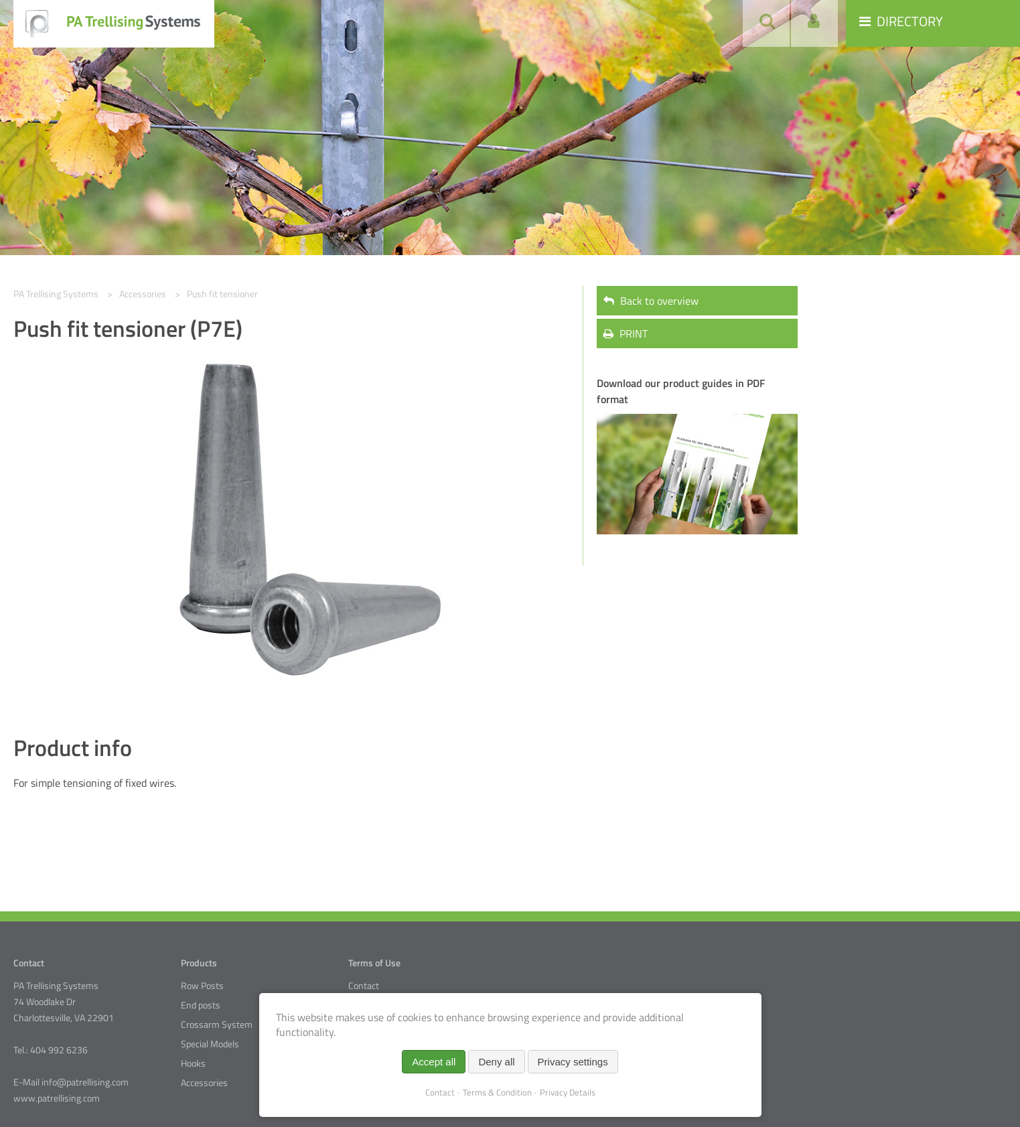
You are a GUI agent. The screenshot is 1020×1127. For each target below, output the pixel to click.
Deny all (496, 1061)
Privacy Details (567, 1092)
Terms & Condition (497, 1092)
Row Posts (202, 985)
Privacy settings (573, 1061)
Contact (363, 985)
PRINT (625, 333)
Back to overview (651, 301)
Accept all (433, 1061)
